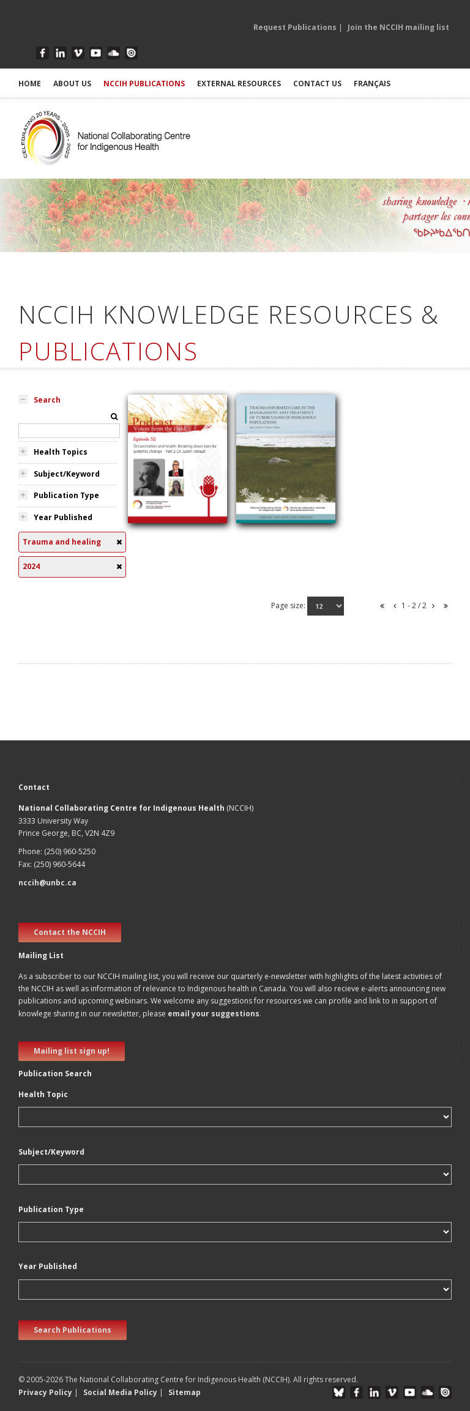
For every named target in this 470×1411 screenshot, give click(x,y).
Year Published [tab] (63, 517)
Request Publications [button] (295, 27)
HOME (29, 83)
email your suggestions (213, 1013)
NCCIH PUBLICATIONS (144, 83)
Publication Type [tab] (66, 495)
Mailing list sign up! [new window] (72, 1051)
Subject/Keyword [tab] (67, 474)
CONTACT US (317, 83)
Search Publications (72, 1330)
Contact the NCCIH (70, 932)
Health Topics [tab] (61, 452)
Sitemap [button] (184, 1392)
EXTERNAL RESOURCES (239, 83)
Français (372, 83)
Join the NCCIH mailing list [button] (398, 27)
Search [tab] (47, 400)
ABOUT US (72, 83)
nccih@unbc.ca (47, 882)
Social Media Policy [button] (120, 1392)
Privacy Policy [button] (45, 1392)
